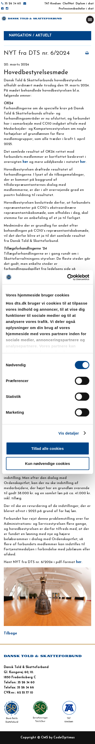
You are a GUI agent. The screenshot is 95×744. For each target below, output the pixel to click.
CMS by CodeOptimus (58, 737)
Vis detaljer (69, 433)
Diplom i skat (85, 3)
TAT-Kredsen (52, 3)
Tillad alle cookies (47, 448)
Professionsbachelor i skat (76, 8)
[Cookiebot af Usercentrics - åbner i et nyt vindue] (67, 277)
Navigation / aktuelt (30, 35)
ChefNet (68, 3)
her (25, 162)
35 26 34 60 (13, 3)
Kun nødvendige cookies (47, 463)
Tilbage (10, 633)
